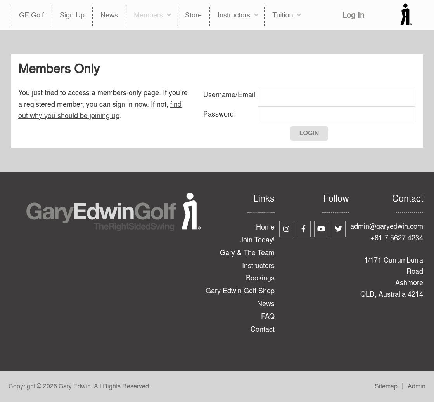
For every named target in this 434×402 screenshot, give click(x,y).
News (266, 303)
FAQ (268, 316)
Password (218, 114)
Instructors (258, 265)
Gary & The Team (247, 253)
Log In (353, 15)
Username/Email (229, 94)
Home (265, 227)
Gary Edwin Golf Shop (240, 291)
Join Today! (257, 240)
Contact (263, 329)
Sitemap (386, 386)
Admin (416, 386)
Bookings (260, 278)
